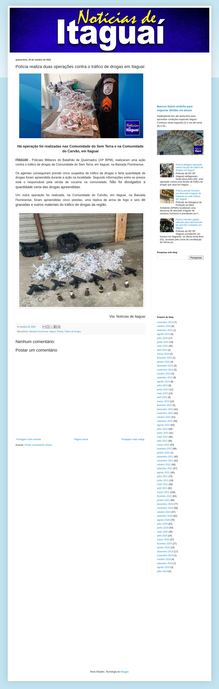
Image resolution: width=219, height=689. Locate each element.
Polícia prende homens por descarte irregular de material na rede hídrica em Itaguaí (188, 194)
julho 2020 (162, 524)
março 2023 (163, 401)
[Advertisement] (180, 78)
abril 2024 (162, 350)
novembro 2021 (165, 460)
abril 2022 (162, 441)
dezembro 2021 (165, 456)
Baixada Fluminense (38, 331)
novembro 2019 (165, 555)
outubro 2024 (164, 326)
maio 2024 (162, 346)
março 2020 (163, 539)
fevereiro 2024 (164, 357)
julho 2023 (162, 385)
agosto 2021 (163, 472)
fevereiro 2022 (164, 448)
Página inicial (81, 439)
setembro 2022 (164, 421)
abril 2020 (162, 535)
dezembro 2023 (165, 365)
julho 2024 (162, 338)
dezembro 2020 (165, 504)
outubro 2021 (164, 464)
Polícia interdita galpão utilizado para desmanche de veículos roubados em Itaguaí (189, 223)
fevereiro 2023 (164, 405)
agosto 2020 (163, 520)
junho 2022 (162, 433)
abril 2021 (162, 488)
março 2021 (163, 492)
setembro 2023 (164, 377)
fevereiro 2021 (164, 496)
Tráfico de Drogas (72, 331)
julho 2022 (162, 429)
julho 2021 (162, 476)
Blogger (125, 671)
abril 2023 (162, 397)
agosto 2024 (163, 334)
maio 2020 (162, 531)
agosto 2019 (163, 567)
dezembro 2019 (165, 551)
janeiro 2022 (163, 452)
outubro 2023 (164, 373)
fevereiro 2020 (164, 543)
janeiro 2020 (163, 547)
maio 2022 (162, 436)
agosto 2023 (163, 381)
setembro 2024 (164, 330)
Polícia (60, 331)
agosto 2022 (163, 425)
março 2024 (163, 354)
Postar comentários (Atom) (38, 445)
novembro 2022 (165, 413)
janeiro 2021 (163, 500)
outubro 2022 (164, 417)
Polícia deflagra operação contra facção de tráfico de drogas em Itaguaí (189, 167)
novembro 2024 (165, 322)
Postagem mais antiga (132, 439)
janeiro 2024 (163, 361)
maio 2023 (162, 393)
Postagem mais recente (28, 439)
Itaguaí (52, 331)
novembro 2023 (165, 369)
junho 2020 (162, 527)
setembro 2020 (164, 516)
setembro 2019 (164, 563)
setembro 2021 (164, 468)
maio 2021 (162, 484)
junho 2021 (162, 480)
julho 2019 (162, 571)
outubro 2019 (164, 559)
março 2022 (163, 444)
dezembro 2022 (165, 409)
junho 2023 (162, 389)
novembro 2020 (165, 508)
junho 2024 (162, 342)
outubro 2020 (164, 512)
